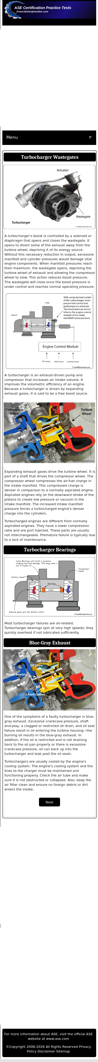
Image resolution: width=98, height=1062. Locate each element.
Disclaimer (46, 1051)
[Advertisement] (48, 78)
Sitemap (63, 1051)
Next (50, 802)
